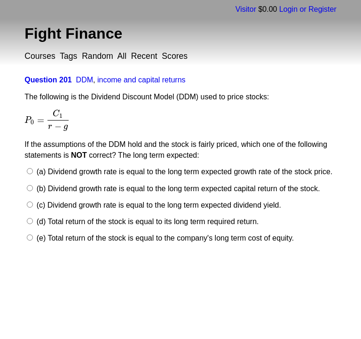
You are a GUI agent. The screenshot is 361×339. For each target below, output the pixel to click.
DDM (84, 80)
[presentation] (47, 120)
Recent (144, 56)
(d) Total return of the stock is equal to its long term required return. (146, 222)
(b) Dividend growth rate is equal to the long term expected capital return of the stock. (177, 189)
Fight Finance (73, 33)
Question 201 (47, 80)
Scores (175, 56)
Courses (39, 56)
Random (97, 56)
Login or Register (308, 9)
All (121, 56)
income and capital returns (141, 80)
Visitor (245, 9)
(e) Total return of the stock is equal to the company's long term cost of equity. (164, 238)
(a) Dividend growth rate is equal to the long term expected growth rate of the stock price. (183, 172)
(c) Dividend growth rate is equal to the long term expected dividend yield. (157, 205)
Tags (68, 56)
